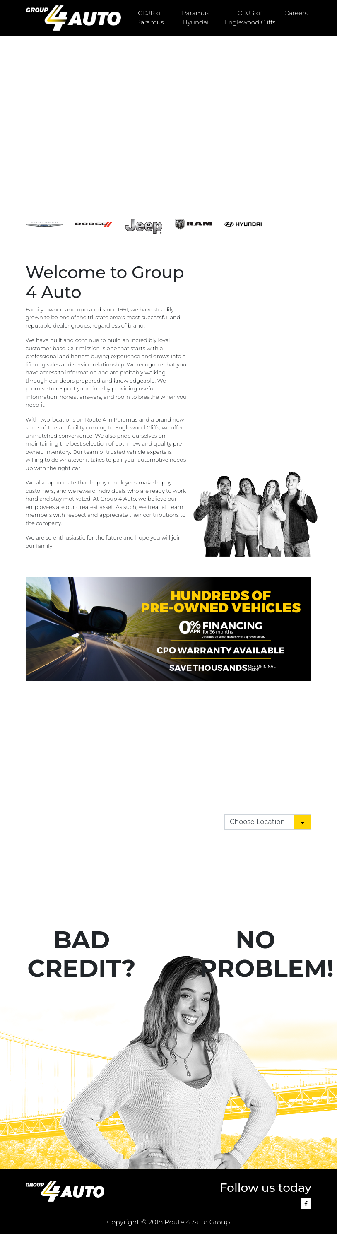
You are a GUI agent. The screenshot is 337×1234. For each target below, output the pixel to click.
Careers (296, 13)
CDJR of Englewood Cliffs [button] (250, 18)
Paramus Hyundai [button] (195, 18)
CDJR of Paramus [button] (150, 18)
